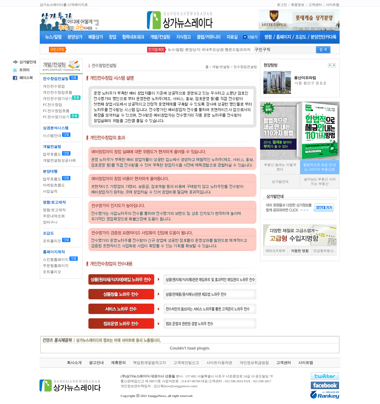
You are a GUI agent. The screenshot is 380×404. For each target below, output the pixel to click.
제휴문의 (118, 363)
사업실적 (50, 191)
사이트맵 (332, 4)
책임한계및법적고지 (149, 363)
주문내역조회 (54, 216)
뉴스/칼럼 (175, 49)
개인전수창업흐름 (57, 92)
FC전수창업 (52, 105)
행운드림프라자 (238, 49)
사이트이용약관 (219, 363)
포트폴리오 (52, 241)
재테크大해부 (275, 250)
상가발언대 (280, 181)
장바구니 (50, 222)
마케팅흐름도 (54, 185)
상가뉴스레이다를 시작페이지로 (64, 4)
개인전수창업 (54, 86)
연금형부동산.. (324, 250)
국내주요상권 (212, 49)
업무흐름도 (52, 154)
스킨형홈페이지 (56, 259)
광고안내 (96, 363)
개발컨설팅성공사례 (59, 160)
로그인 (282, 4)
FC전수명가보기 (56, 117)
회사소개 (74, 363)
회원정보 (297, 4)
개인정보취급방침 (254, 363)
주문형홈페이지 (56, 266)
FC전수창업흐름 (56, 111)
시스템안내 (52, 135)
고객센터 (315, 4)
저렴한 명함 (300, 250)
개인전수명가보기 (57, 98)
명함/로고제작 (54, 210)
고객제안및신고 (186, 363)
